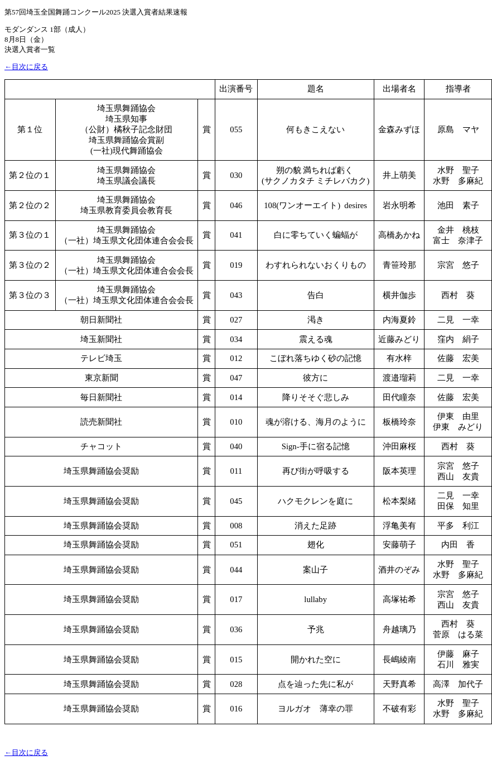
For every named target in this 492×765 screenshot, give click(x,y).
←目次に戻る (26, 66)
